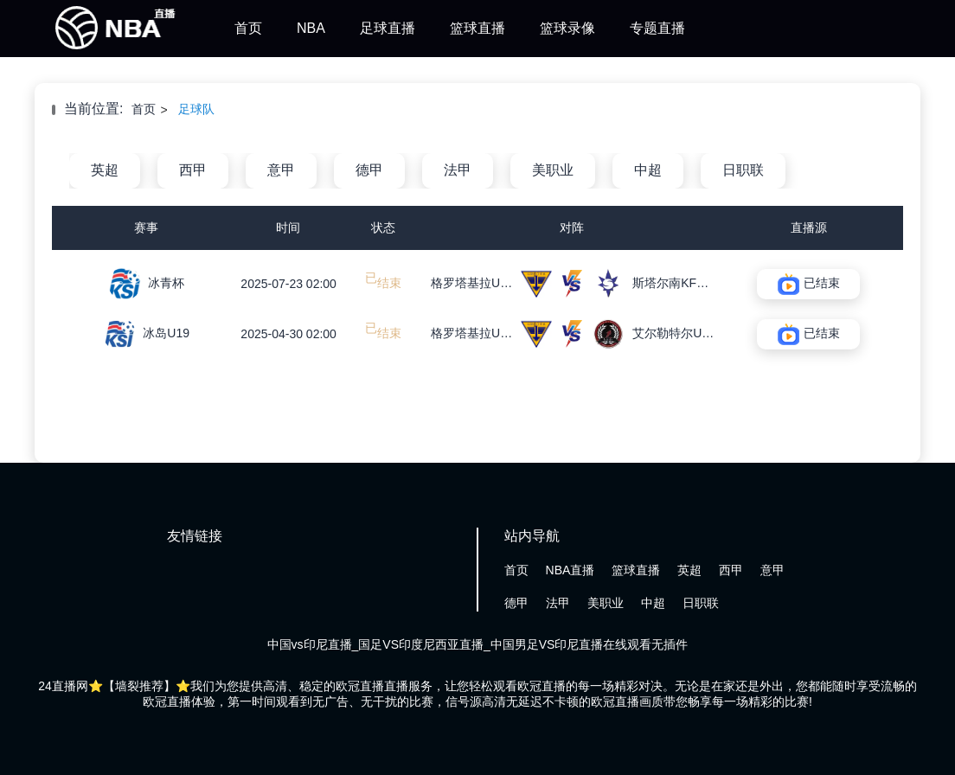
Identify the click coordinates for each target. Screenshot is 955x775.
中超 (648, 170)
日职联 (743, 170)
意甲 (281, 170)
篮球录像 (567, 28)
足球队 (196, 109)
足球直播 (387, 28)
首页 (248, 28)
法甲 (457, 170)
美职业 (553, 170)
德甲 (369, 170)
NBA (311, 28)
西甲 (193, 170)
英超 (105, 170)
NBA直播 (570, 570)
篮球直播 (477, 28)
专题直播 (657, 28)
